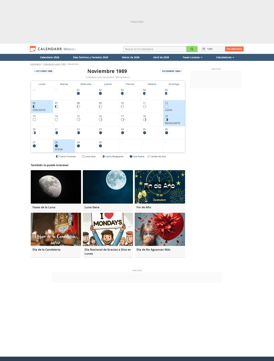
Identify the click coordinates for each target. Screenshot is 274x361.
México (70, 49)
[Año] (210, 49)
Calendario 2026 (49, 57)
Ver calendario (234, 48)
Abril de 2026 (161, 57)
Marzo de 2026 (130, 57)
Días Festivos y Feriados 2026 (90, 57)
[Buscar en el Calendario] (192, 49)
